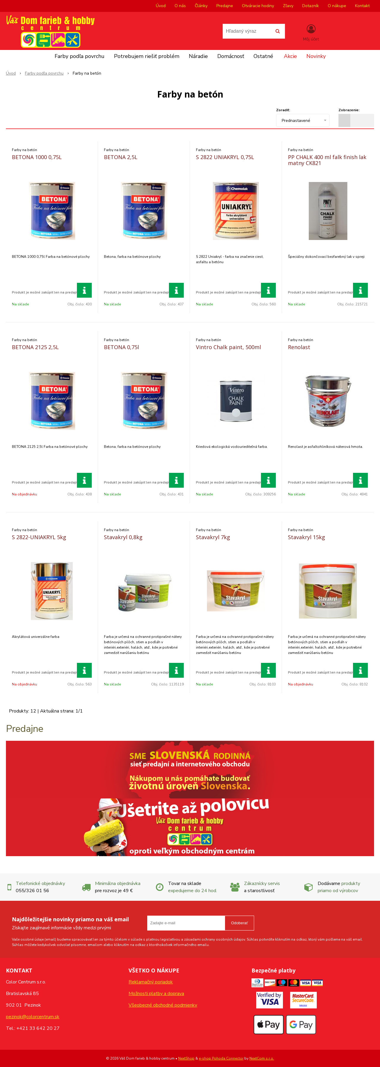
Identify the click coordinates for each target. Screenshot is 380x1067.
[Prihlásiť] (311, 32)
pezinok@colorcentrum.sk (32, 1016)
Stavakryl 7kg (213, 537)
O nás (180, 6)
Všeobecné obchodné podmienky (163, 1005)
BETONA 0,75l (121, 347)
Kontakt (362, 6)
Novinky (316, 56)
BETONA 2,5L (120, 157)
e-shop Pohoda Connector (221, 1058)
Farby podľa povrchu (79, 56)
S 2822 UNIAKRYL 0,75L (225, 157)
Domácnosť (230, 56)
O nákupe (337, 6)
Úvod (161, 6)
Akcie (290, 56)
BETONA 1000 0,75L (37, 157)
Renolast (299, 347)
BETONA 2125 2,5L (35, 347)
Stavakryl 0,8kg (123, 537)
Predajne (224, 6)
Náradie (198, 56)
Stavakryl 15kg (306, 537)
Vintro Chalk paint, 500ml (228, 347)
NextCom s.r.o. (261, 1058)
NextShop (186, 1058)
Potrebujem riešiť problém (146, 56)
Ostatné (263, 56)
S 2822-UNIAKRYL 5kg (39, 537)
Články (201, 6)
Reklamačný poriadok (151, 982)
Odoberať (239, 923)
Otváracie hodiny (258, 6)
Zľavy (288, 6)
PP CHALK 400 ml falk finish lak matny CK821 (327, 160)
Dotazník (310, 6)
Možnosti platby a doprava (156, 993)
